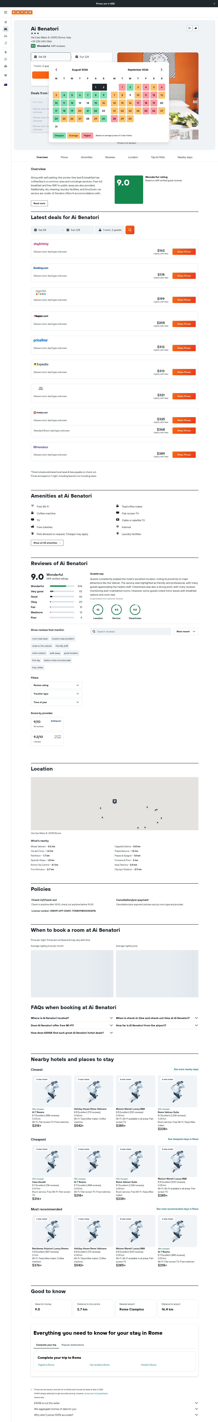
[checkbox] (47, 724)
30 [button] (103, 118)
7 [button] (87, 95)
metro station (39, 653)
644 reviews (58, 46)
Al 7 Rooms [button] (38, 1112)
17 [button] (56, 110)
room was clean (40, 638)
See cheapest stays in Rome (183, 1139)
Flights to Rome (46, 1364)
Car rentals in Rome (100, 1364)
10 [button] (56, 103)
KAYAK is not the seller (116, 1403)
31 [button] (56, 126)
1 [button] (95, 87)
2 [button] (103, 87)
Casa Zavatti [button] (39, 1181)
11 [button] (64, 103)
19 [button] (72, 110)
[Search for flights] (5, 22)
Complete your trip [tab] (46, 1344)
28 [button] (87, 118)
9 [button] (103, 95)
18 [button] (64, 110)
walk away (55, 653)
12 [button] (72, 103)
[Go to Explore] (5, 52)
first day (36, 660)
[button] (214, 3)
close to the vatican (42, 645)
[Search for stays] (5, 29)
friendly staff (62, 645)
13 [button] (80, 103)
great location (71, 653)
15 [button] (95, 103)
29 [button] (95, 118)
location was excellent (63, 638)
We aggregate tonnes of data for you (116, 1409)
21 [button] (88, 110)
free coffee (37, 667)
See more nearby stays (186, 1069)
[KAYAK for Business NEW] (5, 66)
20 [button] (79, 110)
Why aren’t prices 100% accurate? (116, 1415)
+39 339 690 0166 (41, 41)
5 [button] (72, 95)
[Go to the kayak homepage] (22, 12)
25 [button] (64, 118)
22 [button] (95, 110)
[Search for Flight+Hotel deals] (5, 43)
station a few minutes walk (57, 660)
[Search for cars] (5, 36)
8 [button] (95, 95)
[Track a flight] (5, 59)
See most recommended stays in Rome (177, 1208)
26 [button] (71, 118)
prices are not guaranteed (96, 1393)
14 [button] (88, 103)
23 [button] (103, 110)
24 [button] (56, 118)
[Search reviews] (133, 631)
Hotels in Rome (148, 1364)
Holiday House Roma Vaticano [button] (90, 1108)
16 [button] (103, 103)
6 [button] (80, 95)
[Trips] (5, 75)
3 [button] (56, 95)
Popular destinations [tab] (73, 1344)
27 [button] (80, 118)
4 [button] (64, 95)
